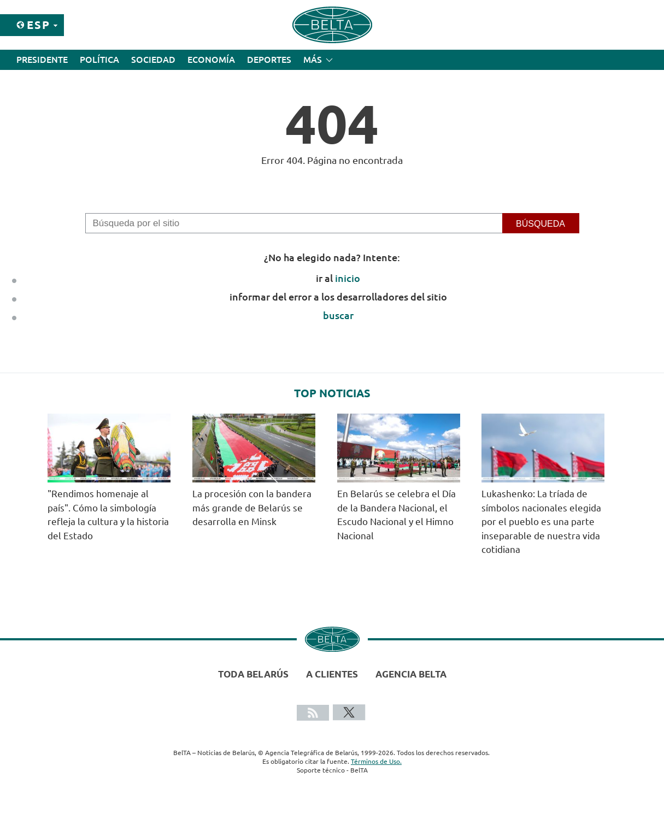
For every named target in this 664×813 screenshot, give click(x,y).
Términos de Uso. (376, 761)
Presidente (42, 59)
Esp (38, 25)
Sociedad (153, 59)
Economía (211, 59)
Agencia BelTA (410, 674)
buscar (338, 315)
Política (99, 59)
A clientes (332, 674)
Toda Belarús (253, 674)
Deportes (269, 59)
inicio (347, 278)
